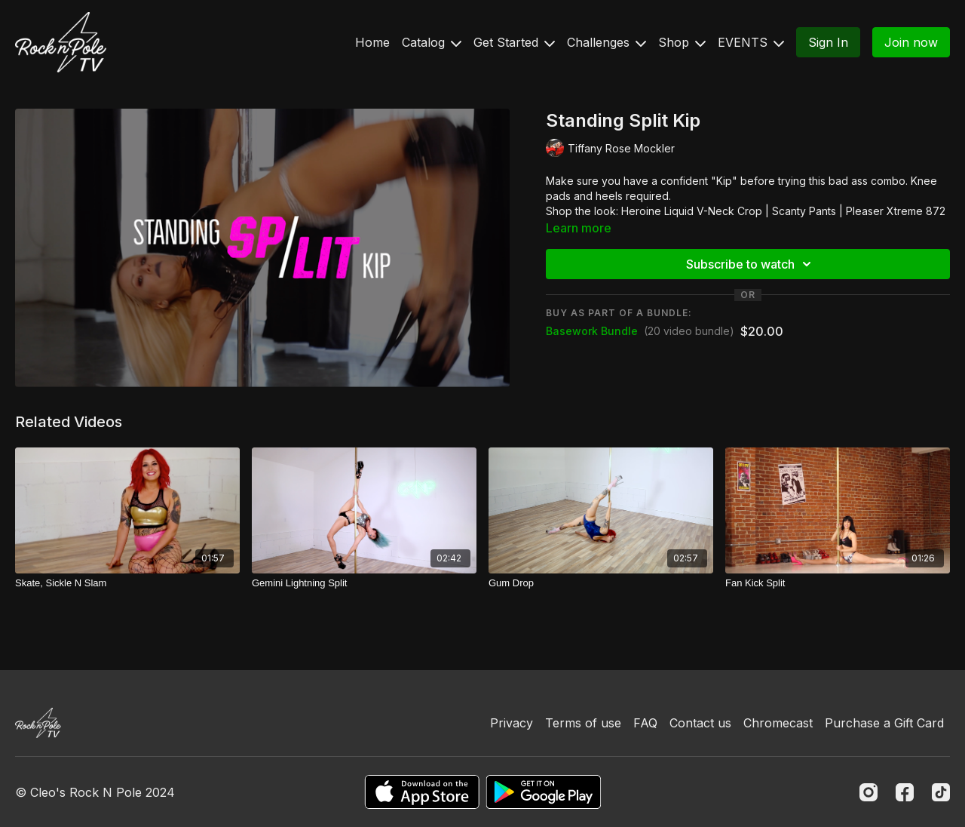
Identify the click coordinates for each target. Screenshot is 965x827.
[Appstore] (421, 792)
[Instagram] (868, 792)
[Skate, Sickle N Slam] (127, 583)
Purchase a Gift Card (884, 722)
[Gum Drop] (601, 583)
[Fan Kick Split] (837, 583)
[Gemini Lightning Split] (364, 583)
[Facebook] (905, 792)
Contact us (700, 722)
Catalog (431, 42)
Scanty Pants (804, 210)
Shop (682, 42)
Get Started (514, 42)
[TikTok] (941, 792)
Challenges (606, 42)
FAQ (645, 722)
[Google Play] (544, 792)
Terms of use (583, 722)
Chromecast (778, 722)
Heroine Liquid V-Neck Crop (691, 210)
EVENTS (751, 42)
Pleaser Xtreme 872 (895, 210)
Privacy (511, 722)
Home (372, 42)
